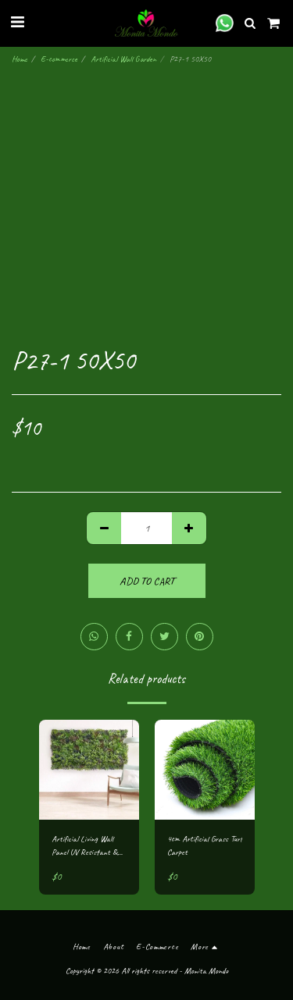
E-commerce (59, 58)
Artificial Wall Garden (123, 58)
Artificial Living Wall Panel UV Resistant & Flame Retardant (84, 846)
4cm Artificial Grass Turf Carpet (204, 845)
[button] (17, 22)
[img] (89, 770)
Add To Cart (147, 581)
